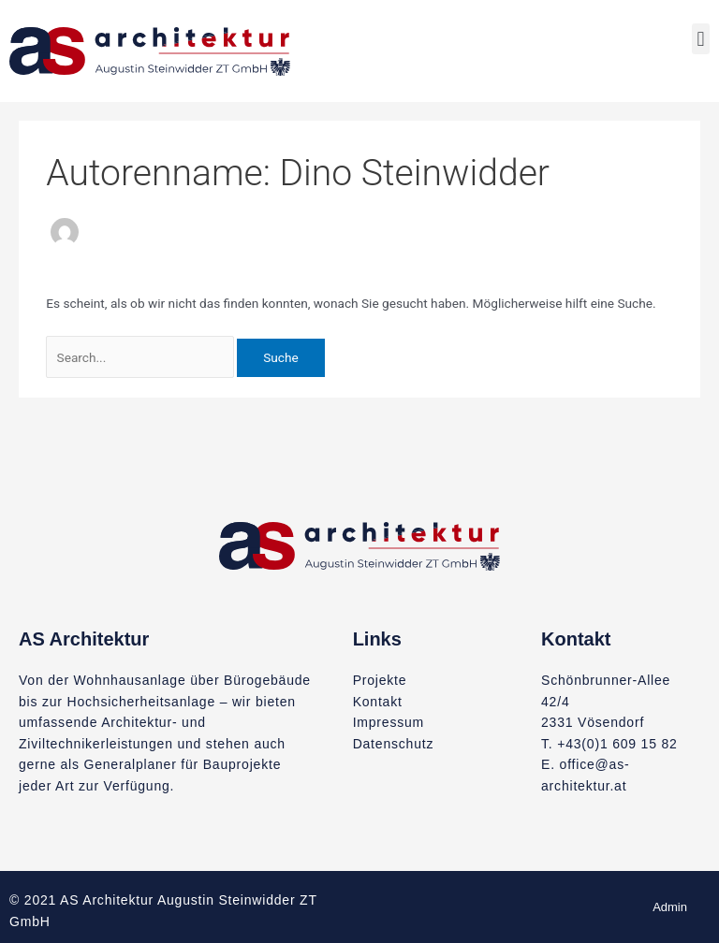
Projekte (380, 680)
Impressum (388, 722)
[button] (701, 38)
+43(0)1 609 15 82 (617, 743)
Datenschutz (393, 743)
